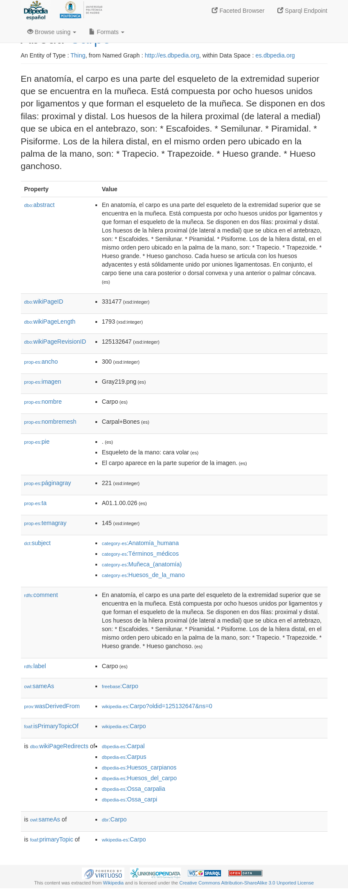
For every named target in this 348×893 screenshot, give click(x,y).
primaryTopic (51, 839)
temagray (45, 523)
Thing (78, 55)
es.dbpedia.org (275, 55)
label (35, 666)
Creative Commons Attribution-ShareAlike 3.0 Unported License (246, 882)
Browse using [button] (52, 32)
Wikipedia (113, 882)
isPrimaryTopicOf (51, 726)
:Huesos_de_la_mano (143, 574)
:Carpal (123, 746)
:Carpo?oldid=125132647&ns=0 (157, 706)
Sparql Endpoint (302, 10)
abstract (39, 204)
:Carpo (120, 686)
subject (37, 543)
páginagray (47, 483)
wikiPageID (43, 301)
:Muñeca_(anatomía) (142, 564)
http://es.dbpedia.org (172, 55)
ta (35, 503)
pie (37, 441)
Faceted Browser (238, 10)
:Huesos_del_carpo (139, 778)
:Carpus (124, 756)
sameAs (39, 686)
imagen (42, 381)
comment (41, 595)
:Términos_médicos (140, 553)
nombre (43, 401)
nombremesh (50, 421)
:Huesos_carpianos (139, 767)
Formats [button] (106, 32)
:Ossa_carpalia (133, 788)
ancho (41, 361)
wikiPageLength (50, 321)
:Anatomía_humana (140, 543)
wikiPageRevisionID (55, 341)
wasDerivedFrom (52, 706)
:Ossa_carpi (129, 799)
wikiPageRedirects (59, 746)
